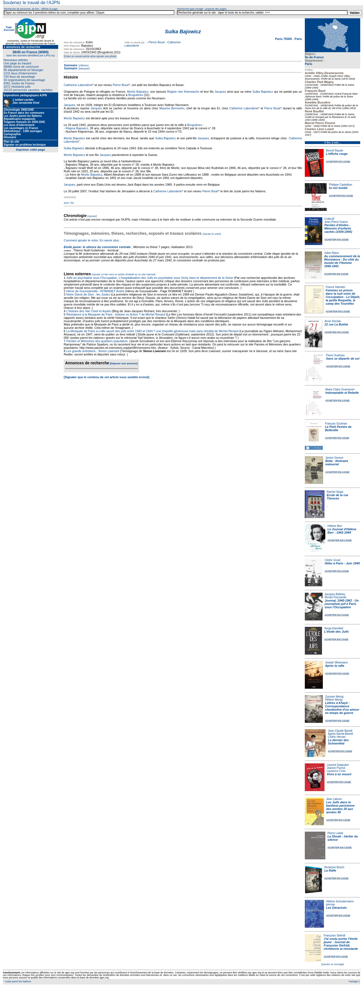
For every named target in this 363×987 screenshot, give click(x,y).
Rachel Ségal (335, 491)
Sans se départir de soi (342, 358)
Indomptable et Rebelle (342, 392)
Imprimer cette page (30, 149)
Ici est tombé (338, 188)
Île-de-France (314, 57)
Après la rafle (334, 665)
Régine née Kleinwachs (183, 91)
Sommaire (70, 65)
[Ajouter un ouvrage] (332, 964)
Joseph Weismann (336, 662)
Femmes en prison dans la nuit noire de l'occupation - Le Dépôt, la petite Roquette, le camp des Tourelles (343, 297)
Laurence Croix (336, 771)
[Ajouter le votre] (212, 234)
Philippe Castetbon (340, 184)
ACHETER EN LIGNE (338, 161)
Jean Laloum (334, 799)
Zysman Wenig (334, 696)
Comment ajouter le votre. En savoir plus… (93, 240)
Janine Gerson (334, 457)
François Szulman (336, 423)
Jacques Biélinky (335, 594)
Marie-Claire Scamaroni (339, 389)
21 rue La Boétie (336, 324)
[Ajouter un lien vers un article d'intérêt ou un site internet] (123, 274)
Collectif (329, 218)
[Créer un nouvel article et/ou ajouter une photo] (90, 56)
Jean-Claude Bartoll (340, 730)
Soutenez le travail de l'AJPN (31, 2)
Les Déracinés (336, 907)
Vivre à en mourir (339, 774)
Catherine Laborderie (78, 85)
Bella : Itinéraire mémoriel (336, 462)
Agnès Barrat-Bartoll (340, 733)
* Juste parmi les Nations (17, 981)
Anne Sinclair (332, 321)
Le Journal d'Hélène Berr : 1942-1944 (342, 530)
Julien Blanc (331, 252)
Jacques (220, 91)
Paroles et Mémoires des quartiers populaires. (97, 341)
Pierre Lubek (335, 833)
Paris (308, 63)
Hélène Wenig (333, 699)
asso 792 (69, 202)
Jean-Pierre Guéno (336, 221)
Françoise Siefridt (334, 935)
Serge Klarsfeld (333, 628)
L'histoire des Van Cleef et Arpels (88, 311)
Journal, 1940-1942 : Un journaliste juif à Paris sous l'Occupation (342, 604)
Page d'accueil (9, 28)
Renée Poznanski (335, 597)
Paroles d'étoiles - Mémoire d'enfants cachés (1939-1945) (338, 228)
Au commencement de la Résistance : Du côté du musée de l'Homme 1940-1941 (342, 261)
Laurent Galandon (338, 764)
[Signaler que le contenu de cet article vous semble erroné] (106, 377)
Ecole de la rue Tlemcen (337, 496)
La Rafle (330, 870)
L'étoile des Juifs (336, 631)
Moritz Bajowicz (138, 91)
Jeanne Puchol (336, 767)
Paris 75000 (284, 39)
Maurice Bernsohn (171, 108)
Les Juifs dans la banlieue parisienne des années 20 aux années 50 (340, 807)
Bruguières (135, 95)
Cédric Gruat (332, 560)
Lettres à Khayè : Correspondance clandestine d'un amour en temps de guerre (342, 708)
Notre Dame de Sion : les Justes (88, 294)
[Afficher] (83, 65)
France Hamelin (335, 287)
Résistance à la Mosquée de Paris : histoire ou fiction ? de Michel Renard (115, 314)
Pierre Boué (157, 42)
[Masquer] (84, 68)
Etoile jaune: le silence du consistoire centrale (97, 247)
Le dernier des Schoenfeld (338, 741)
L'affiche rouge (336, 153)
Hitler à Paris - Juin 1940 (342, 563)
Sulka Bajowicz (262, 91)
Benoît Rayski (334, 150)
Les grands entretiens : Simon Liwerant (92, 351)
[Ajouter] (92, 216)
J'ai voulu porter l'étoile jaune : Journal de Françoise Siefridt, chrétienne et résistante (341, 943)
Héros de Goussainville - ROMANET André (95, 291)
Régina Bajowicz (77, 128)
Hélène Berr (335, 525)
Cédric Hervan (337, 736)
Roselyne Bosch (334, 867)
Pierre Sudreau (335, 355)
